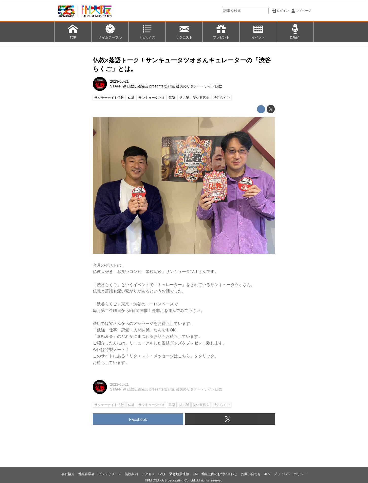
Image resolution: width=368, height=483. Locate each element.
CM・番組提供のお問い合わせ (215, 474)
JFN (267, 474)
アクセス (148, 474)
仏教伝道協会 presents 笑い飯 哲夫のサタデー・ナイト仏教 (174, 86)
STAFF (115, 86)
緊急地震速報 (179, 474)
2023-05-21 (119, 81)
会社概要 (68, 474)
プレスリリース (109, 474)
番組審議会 (86, 474)
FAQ (162, 474)
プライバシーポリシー (290, 474)
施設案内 (131, 474)
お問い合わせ (251, 474)
